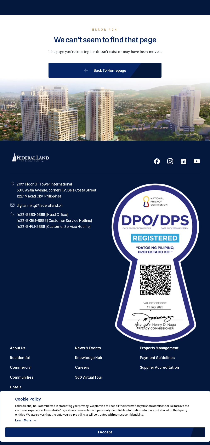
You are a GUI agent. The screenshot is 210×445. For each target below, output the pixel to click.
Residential (20, 357)
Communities (22, 377)
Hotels (16, 387)
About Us (17, 348)
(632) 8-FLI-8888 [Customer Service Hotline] (54, 226)
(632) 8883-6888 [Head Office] (42, 214)
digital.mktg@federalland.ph (40, 205)
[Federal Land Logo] (30, 158)
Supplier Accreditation (159, 367)
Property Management (159, 348)
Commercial (21, 367)
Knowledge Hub (88, 357)
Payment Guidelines (157, 357)
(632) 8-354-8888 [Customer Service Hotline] (54, 220)
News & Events (88, 348)
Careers (82, 367)
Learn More (26, 420)
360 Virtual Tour (88, 377)
